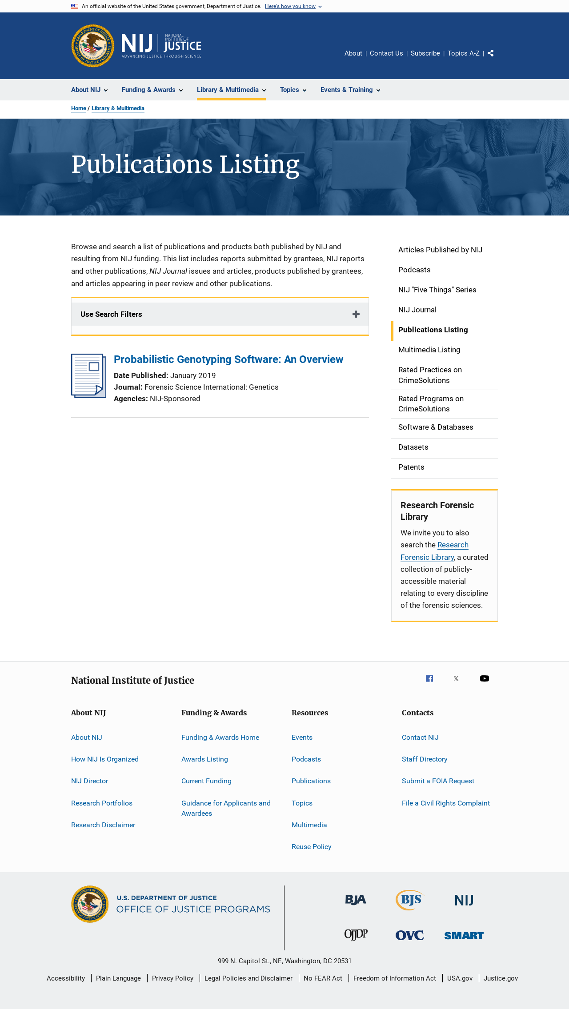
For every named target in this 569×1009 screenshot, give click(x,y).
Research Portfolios (101, 802)
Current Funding (206, 781)
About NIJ (86, 737)
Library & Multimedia (118, 108)
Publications (311, 781)
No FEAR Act (323, 978)
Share (498, 59)
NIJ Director (89, 781)
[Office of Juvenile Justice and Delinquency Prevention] (356, 942)
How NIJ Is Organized (105, 759)
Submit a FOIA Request (438, 781)
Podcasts (306, 759)
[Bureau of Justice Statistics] (410, 912)
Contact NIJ (420, 737)
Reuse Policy (312, 846)
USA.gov (460, 978)
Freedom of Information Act (394, 978)
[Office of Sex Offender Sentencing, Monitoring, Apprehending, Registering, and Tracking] (464, 940)
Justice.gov (501, 978)
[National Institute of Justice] (464, 907)
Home (78, 108)
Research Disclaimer (103, 825)
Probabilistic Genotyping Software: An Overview (229, 359)
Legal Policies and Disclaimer (248, 978)
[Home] (161, 46)
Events (302, 737)
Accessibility (66, 978)
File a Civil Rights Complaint (446, 802)
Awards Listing (204, 759)
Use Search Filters (111, 314)
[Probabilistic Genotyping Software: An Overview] (88, 395)
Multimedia (309, 825)
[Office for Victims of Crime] (410, 941)
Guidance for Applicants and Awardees (226, 808)
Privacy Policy (172, 978)
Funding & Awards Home (220, 737)
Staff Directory (425, 759)
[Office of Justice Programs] (93, 46)
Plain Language (118, 978)
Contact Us (386, 53)
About (353, 53)
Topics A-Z (464, 53)
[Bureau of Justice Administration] (355, 906)
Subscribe (425, 53)
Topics (302, 802)
